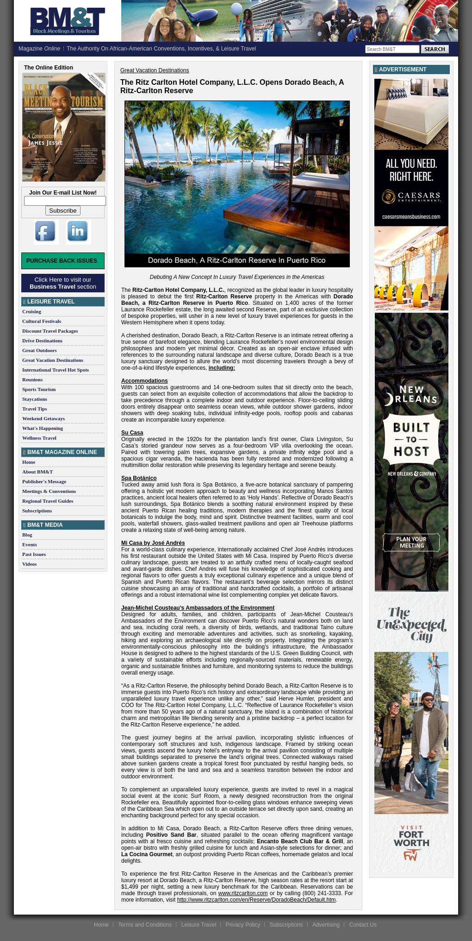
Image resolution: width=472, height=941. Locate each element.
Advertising (326, 925)
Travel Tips (34, 408)
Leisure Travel (198, 925)
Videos (29, 564)
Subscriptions (37, 510)
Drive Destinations (42, 340)
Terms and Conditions (145, 925)
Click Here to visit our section (63, 283)
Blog (27, 534)
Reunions (32, 379)
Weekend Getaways (43, 418)
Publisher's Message (44, 481)
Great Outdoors (39, 350)
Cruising (31, 311)
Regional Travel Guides (47, 501)
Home (28, 462)
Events (29, 544)
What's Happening (42, 428)
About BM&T (37, 471)
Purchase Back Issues (61, 261)
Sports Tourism (39, 389)
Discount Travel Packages (50, 331)
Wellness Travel (39, 438)
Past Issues (34, 554)
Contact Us (363, 925)
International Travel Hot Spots (55, 370)
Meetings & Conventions (49, 491)
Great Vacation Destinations (52, 360)
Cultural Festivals (41, 321)
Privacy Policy (242, 925)
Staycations (34, 399)
